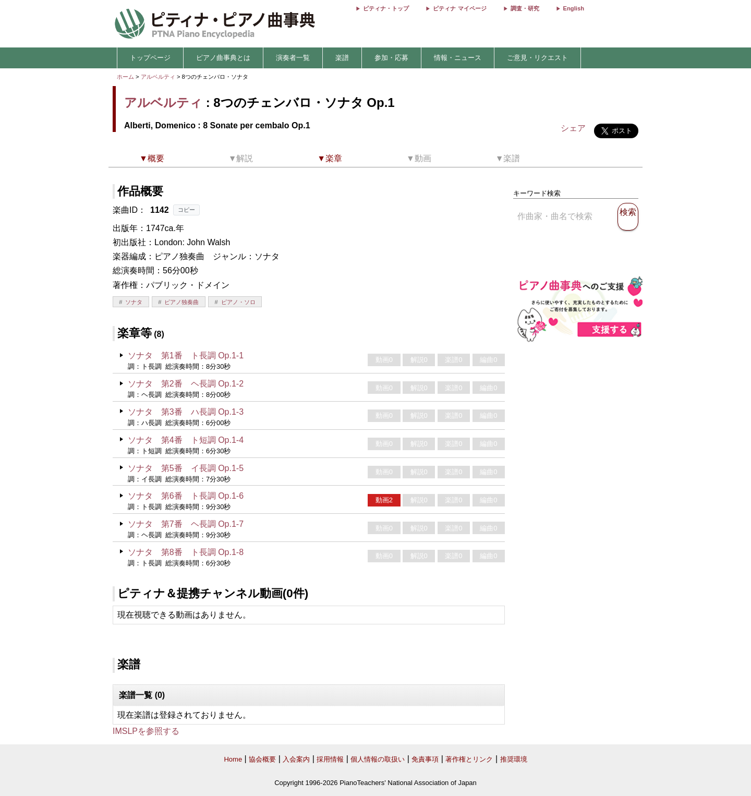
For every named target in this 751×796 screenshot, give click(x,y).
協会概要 (262, 759)
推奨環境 (513, 759)
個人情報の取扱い (377, 759)
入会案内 (296, 759)
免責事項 (425, 759)
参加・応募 (391, 58)
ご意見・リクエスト (537, 58)
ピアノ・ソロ (238, 302)
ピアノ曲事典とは (223, 58)
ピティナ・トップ (386, 8)
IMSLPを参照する (146, 731)
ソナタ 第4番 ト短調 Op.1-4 (186, 440)
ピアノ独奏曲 (181, 302)
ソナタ (133, 302)
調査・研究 (525, 8)
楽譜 (342, 58)
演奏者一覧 (293, 58)
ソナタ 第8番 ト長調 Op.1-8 (186, 552)
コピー (186, 210)
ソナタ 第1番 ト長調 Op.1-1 (186, 355)
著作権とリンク (469, 759)
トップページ (150, 58)
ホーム (125, 77)
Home (233, 759)
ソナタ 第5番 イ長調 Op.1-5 (186, 468)
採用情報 (330, 759)
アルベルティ (158, 77)
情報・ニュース (457, 58)
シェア (573, 128)
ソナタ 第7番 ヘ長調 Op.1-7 (186, 524)
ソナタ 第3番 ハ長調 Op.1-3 (186, 411)
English (573, 8)
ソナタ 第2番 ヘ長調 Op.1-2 (186, 383)
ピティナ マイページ (459, 8)
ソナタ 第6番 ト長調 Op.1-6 (186, 495)
